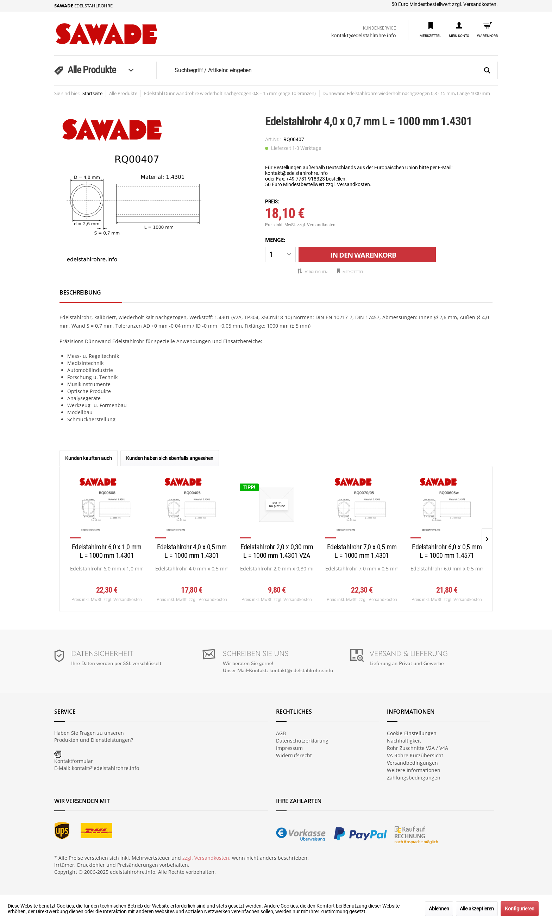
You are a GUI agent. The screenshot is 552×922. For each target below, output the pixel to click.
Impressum (289, 748)
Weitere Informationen (413, 770)
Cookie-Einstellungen (412, 733)
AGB (281, 733)
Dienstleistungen (111, 740)
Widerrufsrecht (294, 755)
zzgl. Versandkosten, (206, 857)
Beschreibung (80, 292)
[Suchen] (487, 71)
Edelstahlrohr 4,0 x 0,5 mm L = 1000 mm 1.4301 (192, 551)
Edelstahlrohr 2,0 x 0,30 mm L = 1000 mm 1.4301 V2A (276, 551)
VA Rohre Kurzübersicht (415, 755)
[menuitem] (430, 29)
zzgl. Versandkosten (316, 224)
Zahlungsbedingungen (413, 777)
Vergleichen (312, 271)
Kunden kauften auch (88, 458)
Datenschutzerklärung (302, 740)
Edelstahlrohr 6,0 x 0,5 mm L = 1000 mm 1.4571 (447, 551)
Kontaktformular (73, 761)
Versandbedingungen (412, 762)
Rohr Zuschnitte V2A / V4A (417, 748)
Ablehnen (439, 908)
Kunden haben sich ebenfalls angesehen (169, 458)
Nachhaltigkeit (404, 740)
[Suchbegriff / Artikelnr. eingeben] (335, 70)
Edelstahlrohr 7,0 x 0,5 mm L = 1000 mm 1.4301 (362, 551)
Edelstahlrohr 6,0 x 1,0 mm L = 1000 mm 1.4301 (107, 551)
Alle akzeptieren (477, 908)
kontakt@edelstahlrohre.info (363, 35)
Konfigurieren (519, 908)
